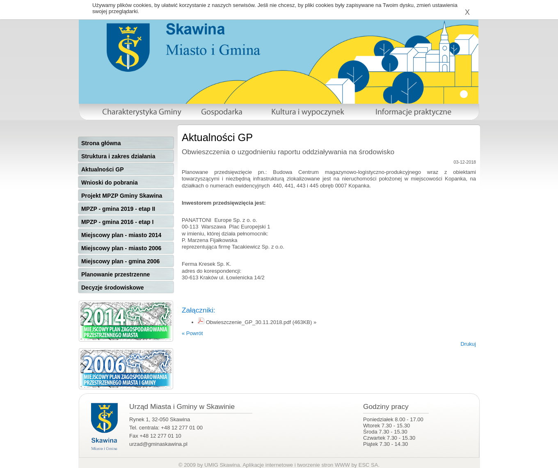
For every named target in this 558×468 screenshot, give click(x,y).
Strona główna (101, 143)
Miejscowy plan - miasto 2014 (121, 235)
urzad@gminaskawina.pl (158, 444)
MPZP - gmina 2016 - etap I (117, 222)
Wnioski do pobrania (109, 182)
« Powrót (192, 333)
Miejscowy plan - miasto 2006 (121, 248)
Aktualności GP (102, 169)
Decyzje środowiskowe (112, 287)
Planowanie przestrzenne (115, 274)
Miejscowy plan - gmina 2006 (120, 261)
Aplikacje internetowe (267, 465)
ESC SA (368, 465)
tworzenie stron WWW (323, 465)
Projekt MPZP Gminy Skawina (121, 195)
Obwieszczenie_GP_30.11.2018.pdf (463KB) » (261, 322)
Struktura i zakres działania (118, 156)
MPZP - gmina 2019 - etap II (118, 208)
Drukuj (468, 344)
